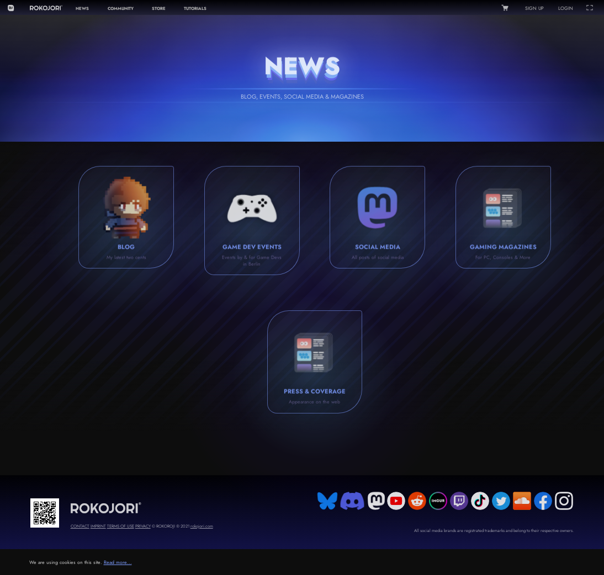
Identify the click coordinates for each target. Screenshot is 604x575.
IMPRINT (98, 526)
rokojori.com (201, 526)
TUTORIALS (195, 9)
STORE (159, 9)
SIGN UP (534, 8)
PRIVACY (143, 526)
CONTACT (80, 526)
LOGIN (565, 8)
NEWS (82, 9)
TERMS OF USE (120, 526)
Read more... (118, 562)
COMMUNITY (121, 9)
